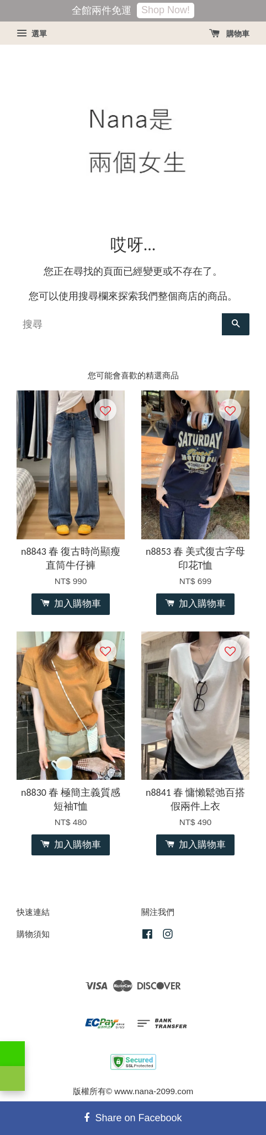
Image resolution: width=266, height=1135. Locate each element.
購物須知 (33, 934)
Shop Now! (165, 9)
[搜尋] (119, 324)
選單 (32, 34)
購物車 (229, 34)
